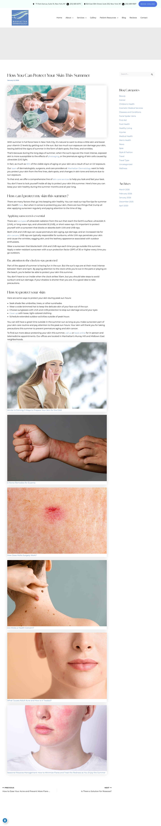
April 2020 (123, 206)
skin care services (61, 179)
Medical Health (126, 136)
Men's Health (125, 140)
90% (28, 164)
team (14, 168)
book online (81, 333)
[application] (72, 17)
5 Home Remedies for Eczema (22, 482)
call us (69, 333)
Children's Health (127, 104)
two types (22, 221)
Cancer (122, 100)
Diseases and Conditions (130, 112)
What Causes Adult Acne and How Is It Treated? (31, 700)
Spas (121, 148)
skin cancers (13, 235)
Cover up (14, 313)
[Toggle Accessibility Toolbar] (5, 821)
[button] (148, 4)
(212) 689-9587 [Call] (130, 4)
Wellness (123, 168)
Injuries (122, 132)
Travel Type (124, 160)
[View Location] (49, 4)
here (21, 205)
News (121, 144)
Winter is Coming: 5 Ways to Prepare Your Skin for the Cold (36, 410)
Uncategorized (125, 164)
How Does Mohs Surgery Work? (23, 555)
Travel (121, 156)
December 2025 (126, 202)
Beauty (122, 96)
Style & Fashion (126, 152)
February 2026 (125, 194)
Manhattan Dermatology (80, 168)
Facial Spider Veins (127, 116)
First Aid (123, 120)
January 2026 (125, 198)
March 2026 (124, 190)
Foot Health (124, 124)
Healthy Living (125, 128)
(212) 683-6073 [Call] (75, 4)
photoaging (54, 156)
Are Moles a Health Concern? (21, 628)
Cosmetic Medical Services (131, 108)
